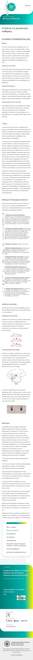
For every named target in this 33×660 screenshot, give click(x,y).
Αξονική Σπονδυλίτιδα (11, 18)
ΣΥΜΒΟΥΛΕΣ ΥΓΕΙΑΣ (8, 16)
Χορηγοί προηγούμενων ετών (12, 578)
